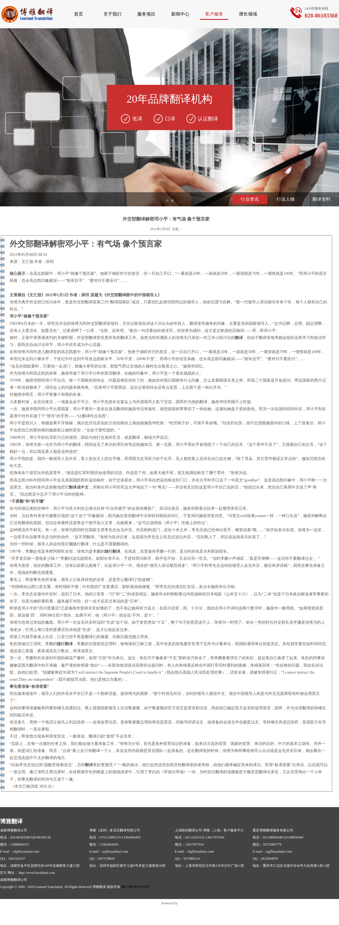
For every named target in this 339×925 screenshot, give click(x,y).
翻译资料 (321, 199)
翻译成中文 (79, 487)
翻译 (239, 338)
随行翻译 (112, 551)
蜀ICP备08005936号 (135, 887)
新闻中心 (180, 14)
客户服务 (214, 14)
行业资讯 (250, 199)
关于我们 (112, 14)
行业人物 (286, 199)
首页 (78, 14)
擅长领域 (248, 14)
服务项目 (146, 14)
